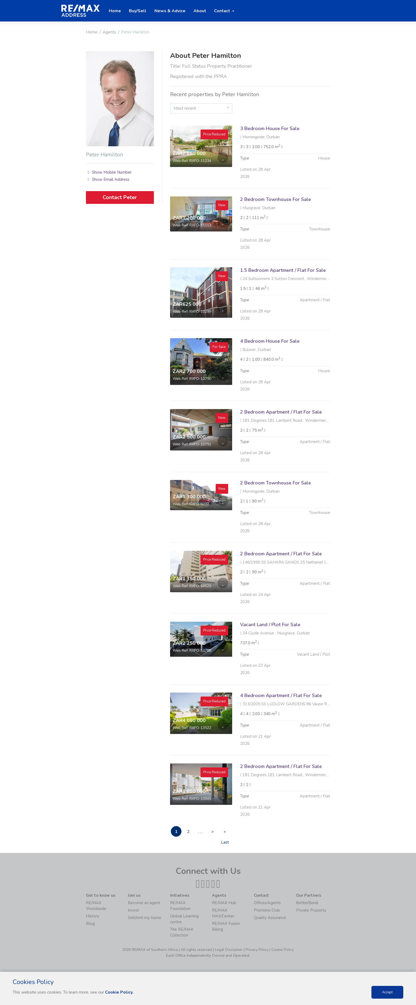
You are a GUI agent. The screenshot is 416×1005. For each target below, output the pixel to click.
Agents (109, 32)
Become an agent (144, 902)
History (92, 916)
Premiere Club (267, 910)
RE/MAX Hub (224, 902)
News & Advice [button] (169, 11)
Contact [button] (222, 11)
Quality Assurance (270, 917)
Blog (90, 923)
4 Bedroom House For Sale (270, 367)
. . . (200, 831)
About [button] (199, 11)
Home (91, 32)
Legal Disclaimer (229, 949)
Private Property (311, 910)
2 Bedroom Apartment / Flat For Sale (281, 438)
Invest (133, 910)
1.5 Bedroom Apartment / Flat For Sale (283, 296)
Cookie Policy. (119, 992)
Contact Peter (120, 197)
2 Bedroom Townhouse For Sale (275, 225)
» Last (225, 833)
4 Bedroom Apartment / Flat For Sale (281, 721)
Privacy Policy (257, 949)
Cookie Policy (282, 949)
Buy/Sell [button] (137, 11)
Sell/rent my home (144, 917)
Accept (387, 992)
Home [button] (115, 11)
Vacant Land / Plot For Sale (270, 650)
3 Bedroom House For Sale (270, 128)
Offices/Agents (267, 902)
